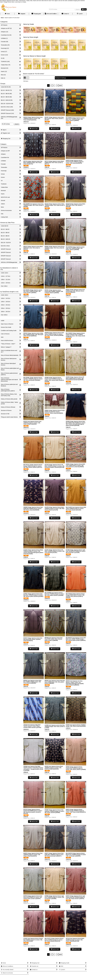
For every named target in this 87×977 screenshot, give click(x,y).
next (60, 85)
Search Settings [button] (60, 78)
